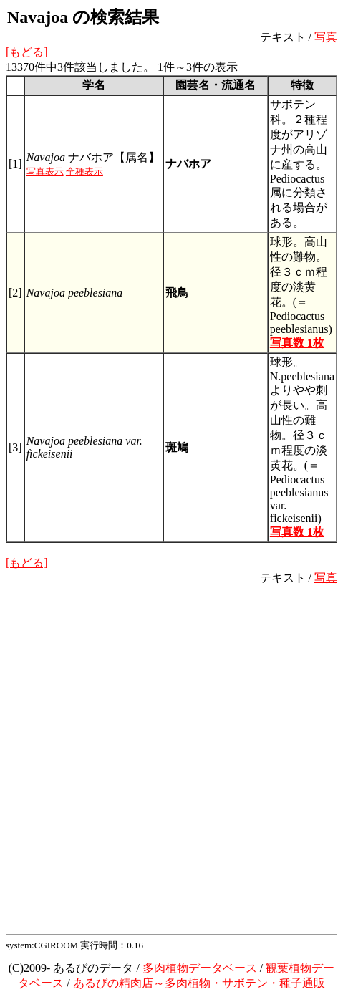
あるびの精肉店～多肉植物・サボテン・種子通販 (199, 983)
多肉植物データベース (199, 968)
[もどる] (27, 52)
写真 (325, 37)
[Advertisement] (171, 757)
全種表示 (84, 171)
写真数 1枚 (297, 343)
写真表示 (45, 171)
